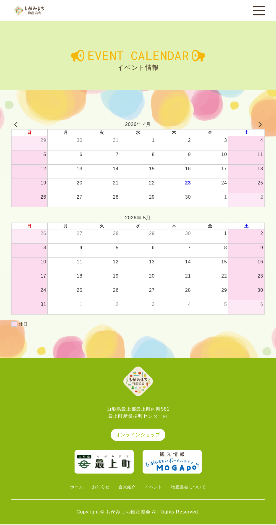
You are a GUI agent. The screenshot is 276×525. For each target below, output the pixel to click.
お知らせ (97, 487)
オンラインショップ (138, 435)
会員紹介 (125, 487)
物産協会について (193, 487)
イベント (154, 487)
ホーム (70, 487)
